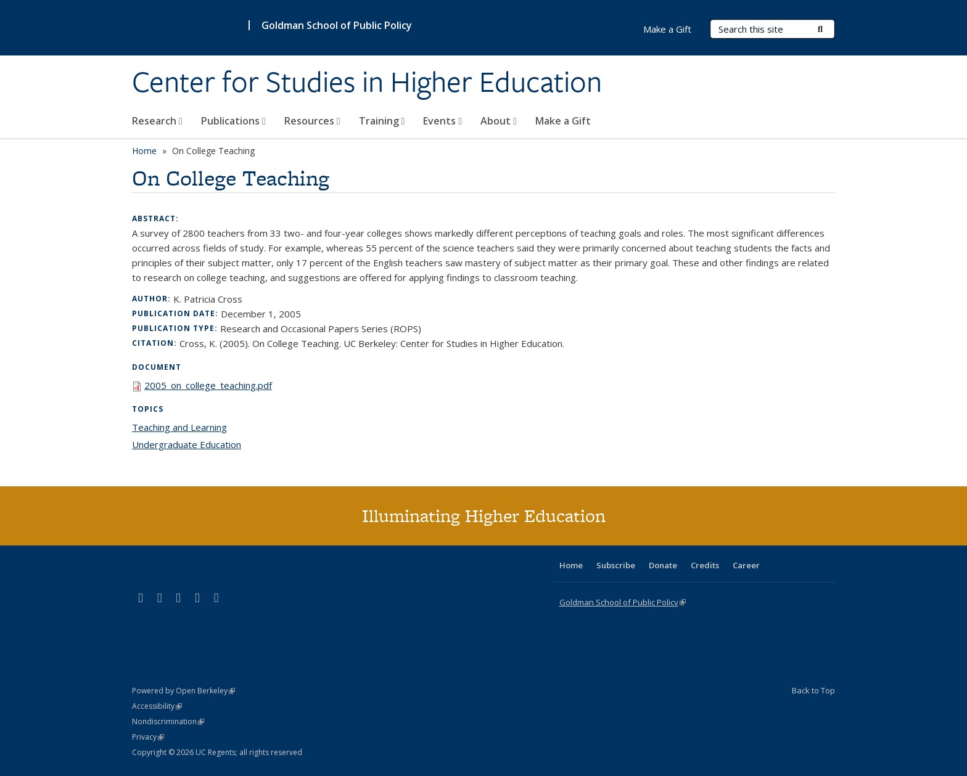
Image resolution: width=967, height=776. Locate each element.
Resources (312, 121)
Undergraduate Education (186, 444)
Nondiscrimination (168, 721)
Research (157, 121)
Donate (663, 565)
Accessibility (157, 706)
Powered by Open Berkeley (183, 690)
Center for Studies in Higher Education (367, 81)
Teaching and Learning (179, 427)
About (498, 121)
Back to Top (813, 690)
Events (442, 121)
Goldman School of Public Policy (336, 25)
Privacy (148, 737)
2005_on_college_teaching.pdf (208, 385)
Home (144, 151)
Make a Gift (563, 121)
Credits (705, 565)
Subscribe (615, 565)
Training (382, 121)
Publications (233, 121)
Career (746, 565)
